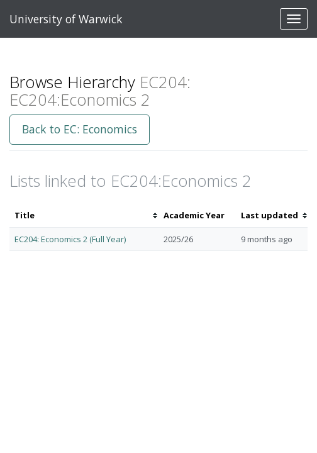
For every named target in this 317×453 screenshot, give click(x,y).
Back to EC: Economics (79, 129)
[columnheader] (83, 215)
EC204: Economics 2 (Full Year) (70, 239)
